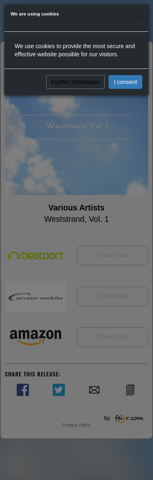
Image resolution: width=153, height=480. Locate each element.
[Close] (139, 21)
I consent (125, 82)
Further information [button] (75, 82)
